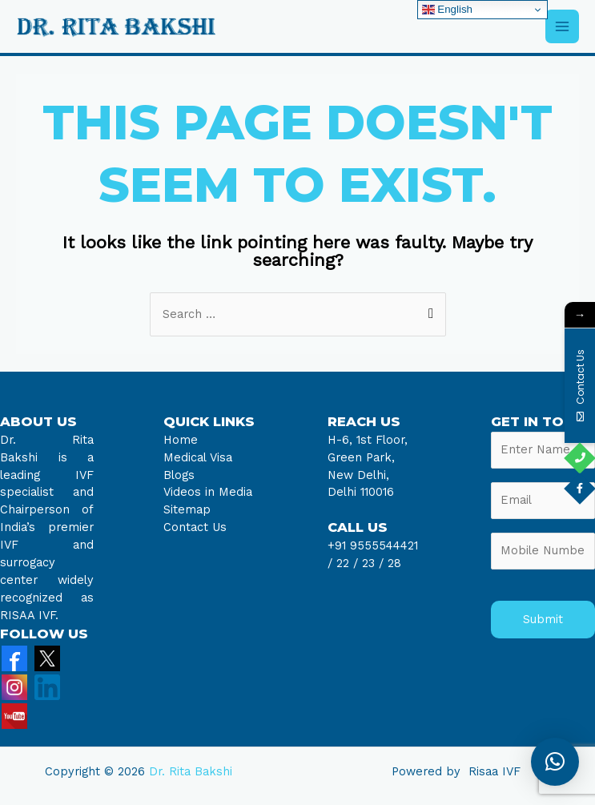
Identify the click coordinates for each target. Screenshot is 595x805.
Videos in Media (207, 492)
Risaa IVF (494, 771)
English (447, 9)
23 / (373, 563)
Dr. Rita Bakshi (190, 771)
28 (392, 563)
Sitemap (187, 509)
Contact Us (195, 527)
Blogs (179, 475)
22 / (347, 563)
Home (180, 440)
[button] (555, 762)
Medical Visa (197, 457)
